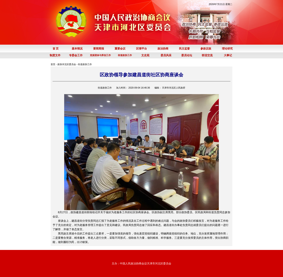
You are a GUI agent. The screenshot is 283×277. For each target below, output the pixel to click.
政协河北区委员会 (66, 64)
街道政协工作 (85, 64)
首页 (53, 64)
